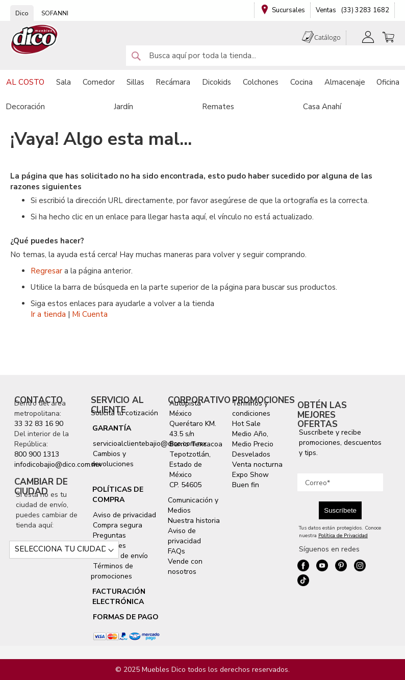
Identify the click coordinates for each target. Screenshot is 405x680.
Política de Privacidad (343, 535)
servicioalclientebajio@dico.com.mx (150, 443)
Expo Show (250, 475)
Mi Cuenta (90, 314)
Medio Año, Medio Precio (252, 439)
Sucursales (288, 10)
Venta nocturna (257, 464)
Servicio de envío (119, 556)
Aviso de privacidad (123, 515)
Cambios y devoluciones (112, 459)
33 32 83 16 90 (38, 424)
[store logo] (34, 39)
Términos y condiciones (251, 408)
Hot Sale (246, 424)
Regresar (46, 271)
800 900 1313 (36, 454)
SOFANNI (54, 13)
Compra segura (116, 525)
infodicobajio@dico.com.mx (57, 464)
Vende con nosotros (185, 566)
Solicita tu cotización (124, 413)
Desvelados (251, 454)
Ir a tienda (48, 314)
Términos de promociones (112, 571)
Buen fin (245, 485)
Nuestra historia (194, 520)
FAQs (176, 551)
